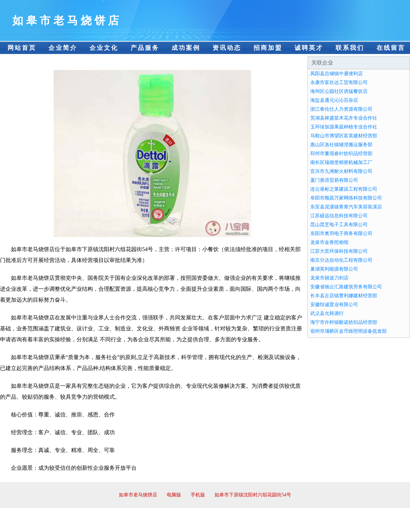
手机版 (198, 494)
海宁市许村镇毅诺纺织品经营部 (343, 322)
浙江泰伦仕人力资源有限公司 (341, 109)
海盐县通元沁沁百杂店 (334, 100)
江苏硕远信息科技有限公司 (339, 215)
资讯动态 (227, 47)
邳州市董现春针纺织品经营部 (341, 153)
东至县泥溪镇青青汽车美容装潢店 (346, 206)
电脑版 (174, 494)
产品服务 (145, 47)
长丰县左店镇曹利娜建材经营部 (343, 295)
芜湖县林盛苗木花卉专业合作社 (343, 118)
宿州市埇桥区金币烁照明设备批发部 (348, 331)
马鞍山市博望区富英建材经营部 (343, 135)
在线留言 (391, 47)
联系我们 (350, 47)
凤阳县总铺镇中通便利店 (336, 73)
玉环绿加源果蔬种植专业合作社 (343, 126)
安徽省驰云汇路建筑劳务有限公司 (346, 286)
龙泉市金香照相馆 (329, 242)
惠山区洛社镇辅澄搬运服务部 (341, 144)
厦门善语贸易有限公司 (334, 180)
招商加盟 (268, 47)
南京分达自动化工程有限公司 (341, 260)
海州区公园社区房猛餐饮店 (339, 91)
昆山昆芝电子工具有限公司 (339, 224)
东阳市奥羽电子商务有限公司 (341, 233)
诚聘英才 (309, 47)
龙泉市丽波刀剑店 (329, 277)
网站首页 (22, 47)
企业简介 (63, 47)
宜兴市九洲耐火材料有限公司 (341, 171)
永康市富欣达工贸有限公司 (339, 82)
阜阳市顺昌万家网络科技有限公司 (346, 198)
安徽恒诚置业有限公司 (334, 304)
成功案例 (186, 47)
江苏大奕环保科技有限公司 (339, 251)
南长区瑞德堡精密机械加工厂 (341, 162)
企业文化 (104, 47)
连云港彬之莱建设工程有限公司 (343, 189)
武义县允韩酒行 (327, 313)
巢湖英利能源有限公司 (334, 269)
